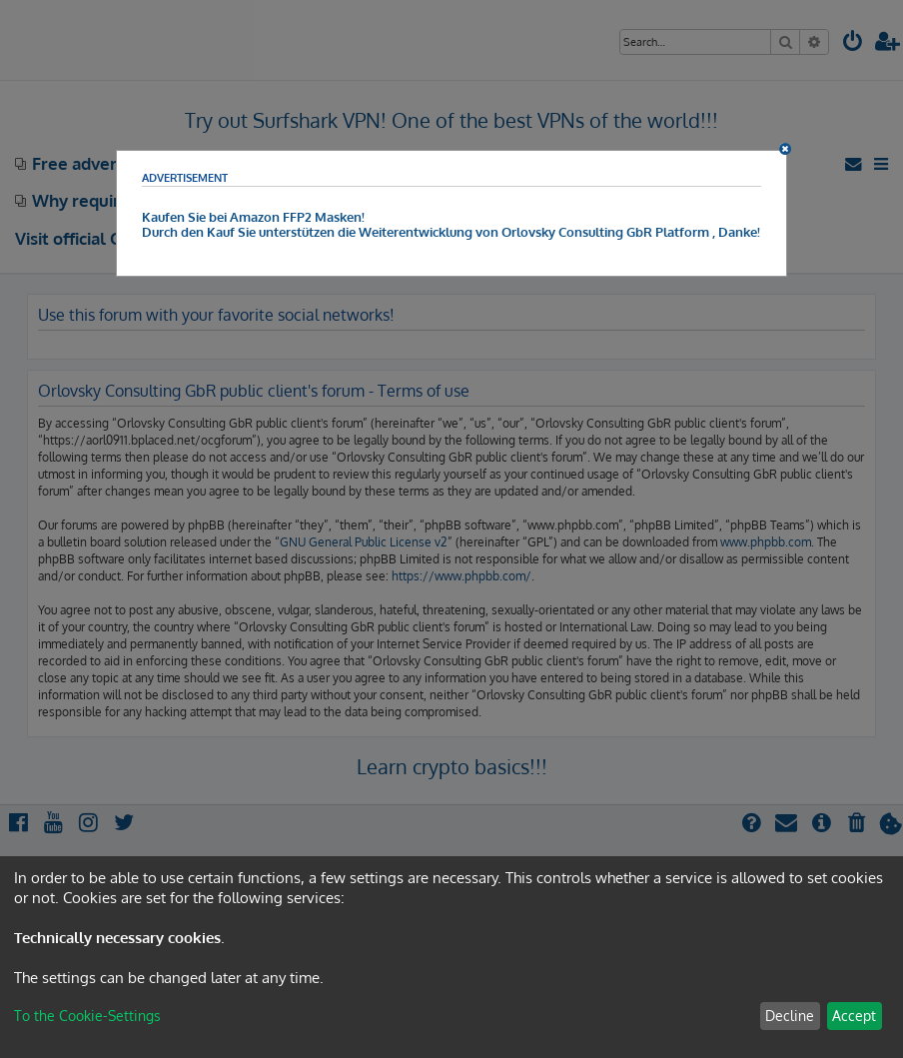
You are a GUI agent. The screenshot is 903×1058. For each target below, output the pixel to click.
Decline (789, 1015)
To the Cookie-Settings (87, 1015)
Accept (854, 1015)
